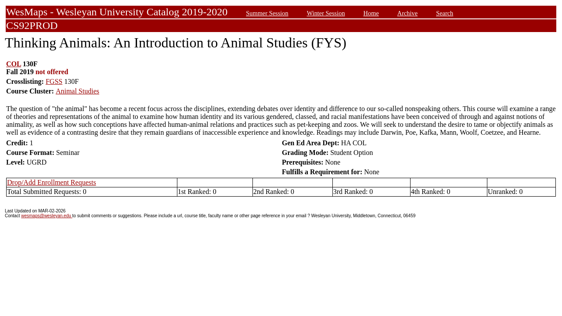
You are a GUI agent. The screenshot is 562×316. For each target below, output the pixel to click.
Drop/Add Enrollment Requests (51, 182)
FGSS (54, 81)
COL (13, 64)
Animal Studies (77, 91)
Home (371, 13)
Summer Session (267, 13)
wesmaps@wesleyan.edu (46, 215)
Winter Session (326, 13)
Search (444, 13)
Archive (407, 13)
